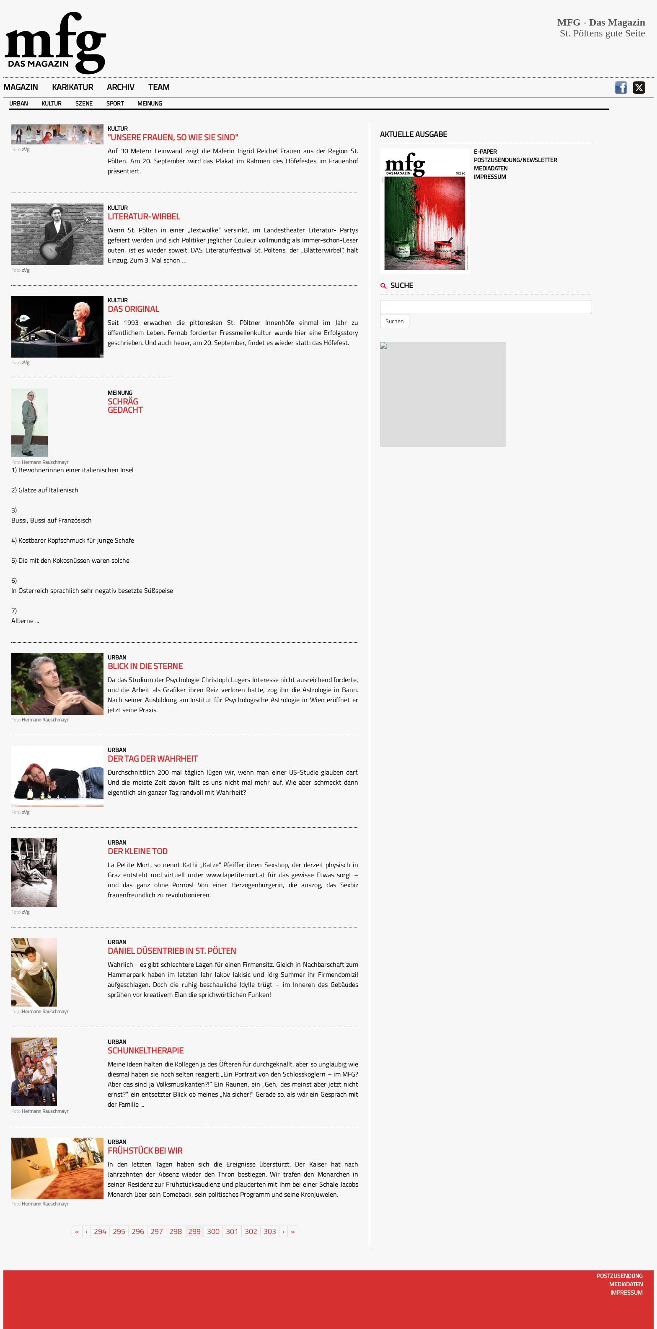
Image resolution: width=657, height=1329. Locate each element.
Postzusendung (620, 1275)
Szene (84, 103)
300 (213, 1231)
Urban (18, 103)
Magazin (20, 86)
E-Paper (485, 151)
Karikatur (72, 86)
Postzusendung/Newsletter (515, 159)
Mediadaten (490, 168)
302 (251, 1231)
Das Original (133, 309)
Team (159, 86)
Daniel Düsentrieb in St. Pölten (172, 951)
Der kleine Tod (138, 851)
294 (100, 1231)
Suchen (394, 321)
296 (138, 1231)
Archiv (121, 86)
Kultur (51, 103)
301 (232, 1231)
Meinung (149, 103)
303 (270, 1231)
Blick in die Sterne (145, 666)
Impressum (490, 176)
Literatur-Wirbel (144, 216)
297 (156, 1231)
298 (175, 1231)
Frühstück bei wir (145, 1150)
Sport (115, 103)
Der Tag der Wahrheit (153, 759)
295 (119, 1231)
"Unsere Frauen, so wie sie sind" (173, 137)
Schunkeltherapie (146, 1050)
